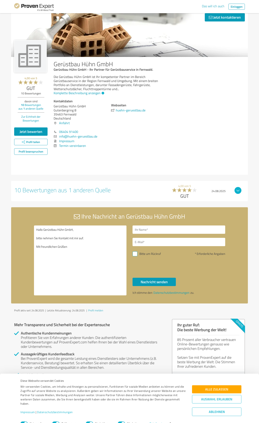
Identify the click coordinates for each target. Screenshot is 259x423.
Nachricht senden (154, 281)
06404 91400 (68, 131)
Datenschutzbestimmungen (55, 404)
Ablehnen (217, 403)
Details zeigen (158, 415)
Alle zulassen (216, 381)
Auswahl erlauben (216, 391)
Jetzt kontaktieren (225, 17)
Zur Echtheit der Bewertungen (30, 118)
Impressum (27, 404)
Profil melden (95, 310)
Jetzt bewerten (31, 131)
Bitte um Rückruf (150, 254)
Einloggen (237, 7)
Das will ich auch (213, 6)
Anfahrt (64, 123)
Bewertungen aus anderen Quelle (30, 106)
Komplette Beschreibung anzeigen (78, 93)
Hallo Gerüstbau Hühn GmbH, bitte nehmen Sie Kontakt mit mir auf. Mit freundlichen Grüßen (80, 260)
